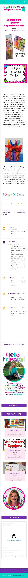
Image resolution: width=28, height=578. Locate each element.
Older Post (21, 344)
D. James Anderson (15, 293)
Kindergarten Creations (17, 575)
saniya (10, 277)
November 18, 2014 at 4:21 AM (13, 244)
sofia (10, 307)
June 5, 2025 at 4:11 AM (12, 278)
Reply (23, 227)
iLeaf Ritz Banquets (11, 242)
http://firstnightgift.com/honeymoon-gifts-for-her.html (18, 257)
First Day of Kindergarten (14, 431)
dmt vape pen (20, 299)
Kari (9, 227)
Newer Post (7, 344)
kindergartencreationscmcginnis (19, 556)
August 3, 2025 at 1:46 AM (13, 295)
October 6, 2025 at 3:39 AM (13, 309)
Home (14, 344)
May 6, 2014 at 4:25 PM (12, 229)
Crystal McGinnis (7, 556)
